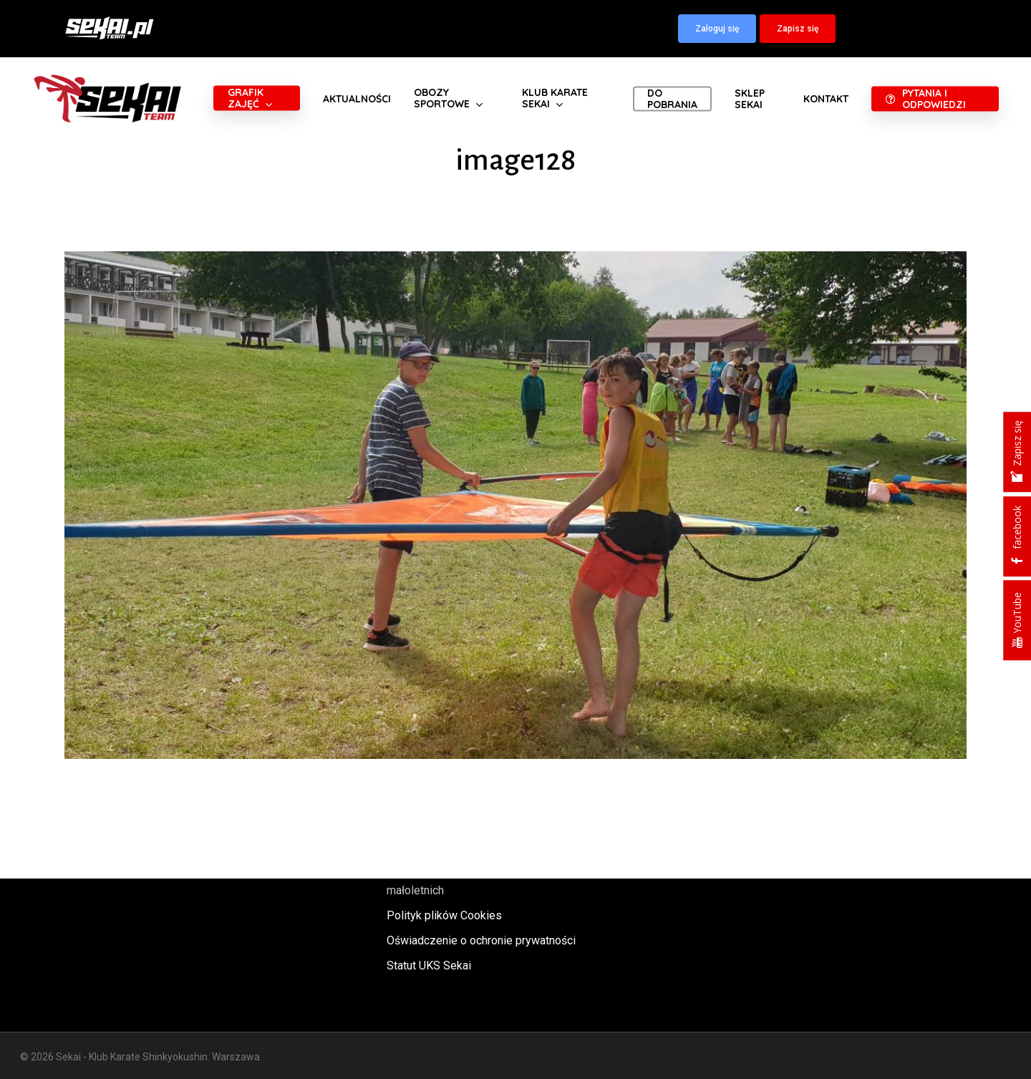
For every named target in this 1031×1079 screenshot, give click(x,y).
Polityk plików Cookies (444, 915)
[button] (717, 28)
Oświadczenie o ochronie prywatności (481, 940)
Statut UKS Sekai (429, 965)
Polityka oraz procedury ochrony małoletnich (467, 880)
